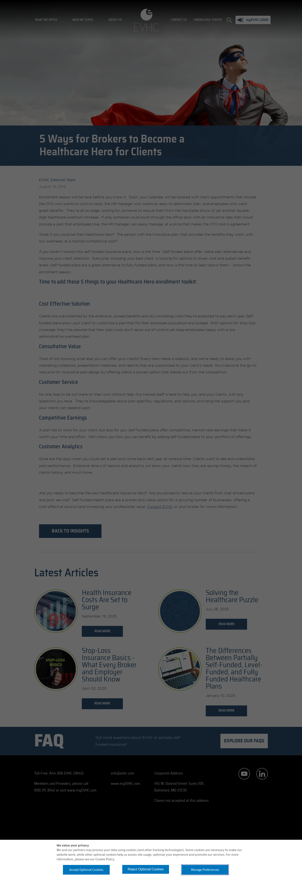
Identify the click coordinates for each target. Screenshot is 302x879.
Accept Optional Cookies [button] (86, 869)
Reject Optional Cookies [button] (146, 869)
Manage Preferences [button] (205, 869)
